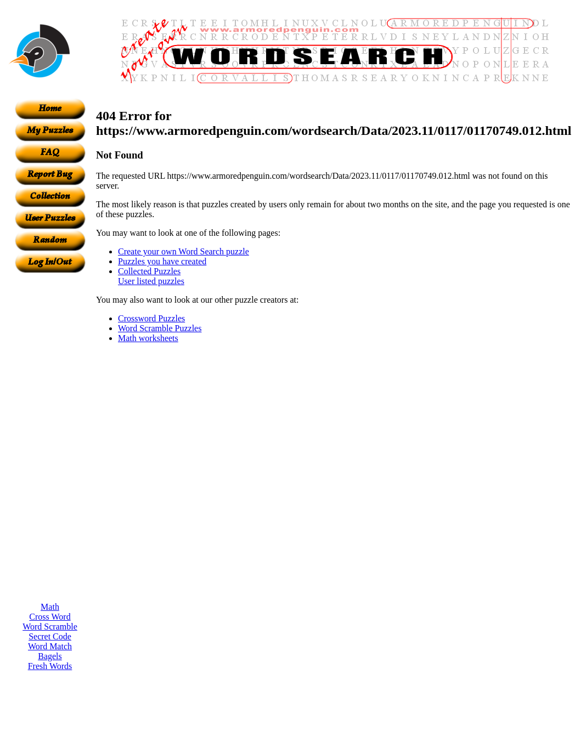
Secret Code (50, 636)
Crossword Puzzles (151, 318)
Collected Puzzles (149, 271)
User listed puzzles (151, 281)
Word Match (50, 646)
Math (50, 606)
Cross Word (49, 616)
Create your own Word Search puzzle (183, 251)
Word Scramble (49, 626)
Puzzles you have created (162, 261)
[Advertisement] (50, 437)
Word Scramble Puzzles (159, 328)
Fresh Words (50, 666)
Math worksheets (148, 338)
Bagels (50, 656)
